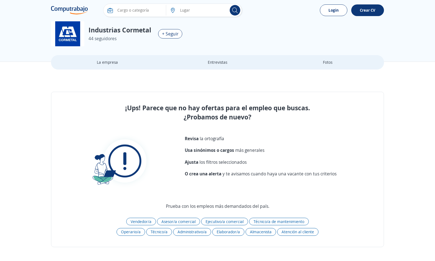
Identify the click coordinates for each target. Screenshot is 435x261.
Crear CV (367, 10)
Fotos (327, 62)
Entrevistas (217, 62)
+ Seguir (170, 34)
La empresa (107, 62)
